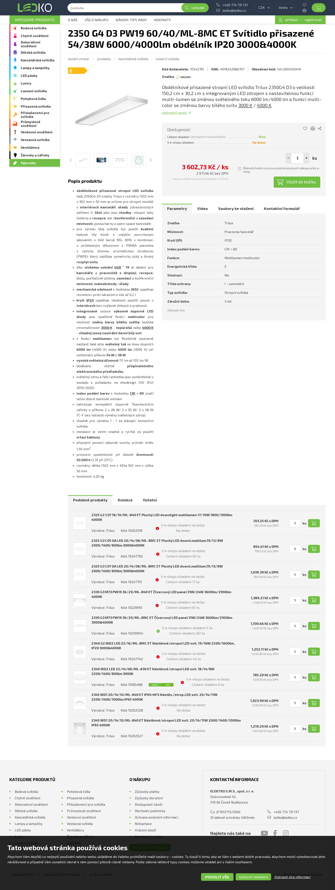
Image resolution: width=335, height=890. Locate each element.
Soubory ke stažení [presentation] (236, 208)
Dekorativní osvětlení (30, 44)
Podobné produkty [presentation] (90, 500)
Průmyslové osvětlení (30, 124)
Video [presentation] (202, 208)
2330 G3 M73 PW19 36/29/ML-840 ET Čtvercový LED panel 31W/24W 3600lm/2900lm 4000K (161, 594)
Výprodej (28, 163)
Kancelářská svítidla (37, 60)
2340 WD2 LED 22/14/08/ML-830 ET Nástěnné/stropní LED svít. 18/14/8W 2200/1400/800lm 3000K (153, 671)
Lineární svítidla (167, 59)
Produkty (104, 59)
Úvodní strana (78, 59)
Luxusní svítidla (34, 91)
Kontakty (162, 20)
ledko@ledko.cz (234, 10)
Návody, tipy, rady (131, 20)
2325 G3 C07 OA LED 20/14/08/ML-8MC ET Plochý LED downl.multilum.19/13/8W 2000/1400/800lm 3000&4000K (157, 568)
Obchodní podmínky (150, 811)
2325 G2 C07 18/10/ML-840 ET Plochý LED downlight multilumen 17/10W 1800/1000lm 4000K (161, 517)
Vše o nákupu (96, 20)
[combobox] (263, 7)
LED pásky (29, 75)
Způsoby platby (147, 791)
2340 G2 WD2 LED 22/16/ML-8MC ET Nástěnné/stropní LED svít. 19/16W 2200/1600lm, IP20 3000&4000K (163, 645)
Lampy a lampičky (35, 68)
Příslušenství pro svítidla (35, 115)
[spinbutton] (297, 158)
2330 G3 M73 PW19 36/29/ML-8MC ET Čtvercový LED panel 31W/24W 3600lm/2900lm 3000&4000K (161, 619)
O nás (73, 20)
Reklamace (143, 824)
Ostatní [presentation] (150, 500)
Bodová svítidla (33, 28)
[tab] (177, 209)
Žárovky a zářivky (35, 155)
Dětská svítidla (33, 52)
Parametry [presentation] (177, 208)
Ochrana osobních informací (156, 817)
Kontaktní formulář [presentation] (282, 208)
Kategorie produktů (34, 19)
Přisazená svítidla (36, 106)
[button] (306, 158)
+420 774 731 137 (235, 5)
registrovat (313, 20)
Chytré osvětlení (34, 36)
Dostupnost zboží (148, 804)
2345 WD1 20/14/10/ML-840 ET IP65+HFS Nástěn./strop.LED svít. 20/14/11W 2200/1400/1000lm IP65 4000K (154, 696)
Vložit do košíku (301, 181)
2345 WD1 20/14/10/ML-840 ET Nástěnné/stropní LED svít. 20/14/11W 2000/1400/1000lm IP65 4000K (166, 722)
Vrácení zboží (145, 830)
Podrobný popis (174, 112)
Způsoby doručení (149, 798)
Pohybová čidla (33, 99)
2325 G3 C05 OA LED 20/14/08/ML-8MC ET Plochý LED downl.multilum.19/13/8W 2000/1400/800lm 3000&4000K (157, 542)
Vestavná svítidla (35, 140)
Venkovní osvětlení (37, 132)
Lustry (26, 83)
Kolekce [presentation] (125, 500)
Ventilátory (30, 147)
